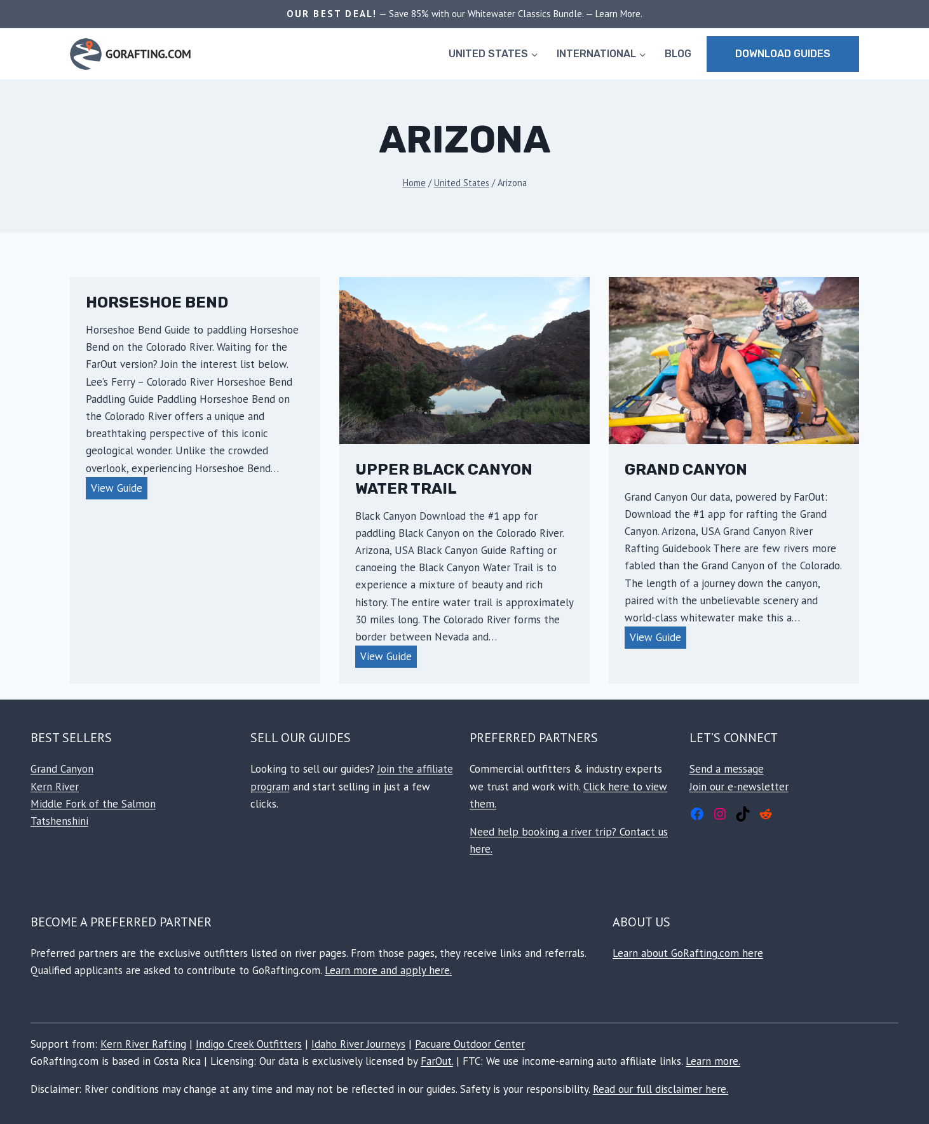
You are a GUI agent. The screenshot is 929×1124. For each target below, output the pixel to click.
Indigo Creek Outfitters (249, 1044)
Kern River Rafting (143, 1044)
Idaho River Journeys (358, 1044)
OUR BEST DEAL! (332, 14)
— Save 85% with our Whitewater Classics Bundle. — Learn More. (509, 14)
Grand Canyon (686, 469)
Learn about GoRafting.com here (688, 953)
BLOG (678, 54)
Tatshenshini (59, 821)
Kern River (55, 787)
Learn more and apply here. (388, 970)
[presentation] (464, 360)
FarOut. (437, 1061)
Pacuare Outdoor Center (470, 1044)
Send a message (726, 769)
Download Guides (783, 54)
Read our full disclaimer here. (660, 1089)
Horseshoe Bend (157, 302)
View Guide (119, 489)
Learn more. (713, 1061)
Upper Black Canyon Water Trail (443, 479)
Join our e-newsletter (739, 787)
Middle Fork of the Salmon (93, 804)
